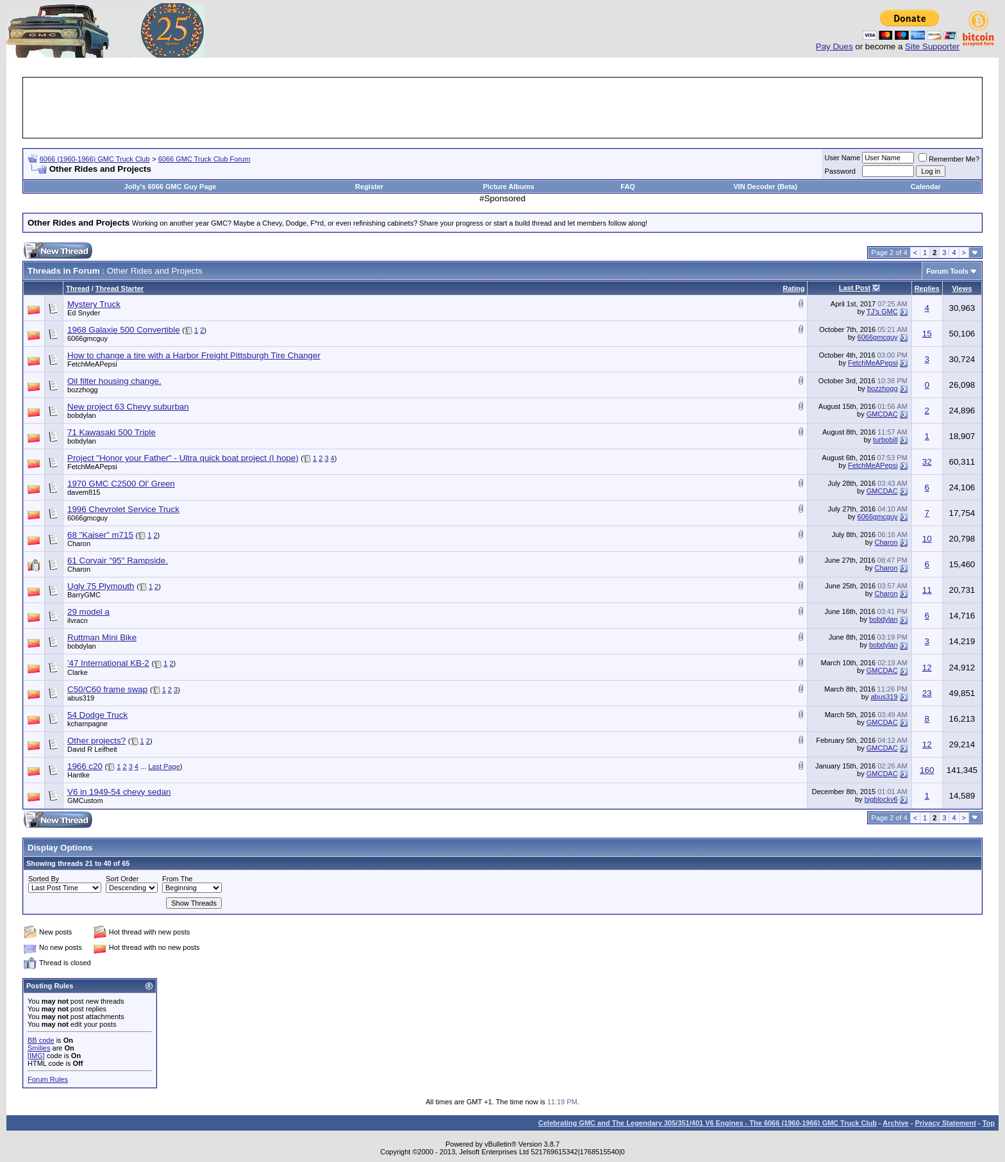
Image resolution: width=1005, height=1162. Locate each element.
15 (927, 333)
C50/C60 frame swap (107, 689)
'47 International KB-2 (108, 663)
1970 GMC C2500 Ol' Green (121, 483)
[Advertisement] (502, 108)
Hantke (78, 775)
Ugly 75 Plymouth (100, 586)
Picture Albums (508, 186)
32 (927, 462)
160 (927, 770)
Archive (895, 1123)
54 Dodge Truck (97, 715)
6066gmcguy (87, 338)
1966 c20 (85, 766)
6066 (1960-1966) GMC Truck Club (95, 159)
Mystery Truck (93, 304)
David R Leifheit (92, 749)
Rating (793, 288)
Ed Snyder (83, 313)
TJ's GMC (882, 311)
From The (177, 879)
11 (927, 590)
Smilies (39, 1048)
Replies (927, 288)
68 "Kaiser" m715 (100, 535)
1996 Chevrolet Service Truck (123, 509)
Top (989, 1123)
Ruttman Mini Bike (102, 637)
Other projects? (96, 740)
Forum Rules (48, 1079)
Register (369, 186)
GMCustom (85, 800)
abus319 (80, 698)
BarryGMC (84, 595)
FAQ (627, 186)
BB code (41, 1040)
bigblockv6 (881, 799)
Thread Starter (120, 288)
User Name (843, 158)
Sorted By (43, 879)
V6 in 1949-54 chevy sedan (119, 792)
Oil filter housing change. (114, 381)
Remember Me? (948, 159)
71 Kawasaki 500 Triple (111, 432)
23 (927, 693)
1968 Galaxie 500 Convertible (123, 330)
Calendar (926, 186)
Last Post (855, 288)
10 (927, 539)
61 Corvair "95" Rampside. (117, 560)
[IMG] (36, 1055)
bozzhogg (82, 390)
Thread (78, 288)
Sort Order (122, 879)
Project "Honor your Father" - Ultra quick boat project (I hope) (183, 458)
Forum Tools (947, 271)
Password (840, 171)
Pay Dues (834, 46)
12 (927, 667)
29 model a (88, 612)
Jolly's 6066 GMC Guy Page (170, 186)
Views (962, 288)
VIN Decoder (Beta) (765, 186)
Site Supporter (932, 46)
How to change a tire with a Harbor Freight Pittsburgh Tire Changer (193, 355)
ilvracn (77, 620)
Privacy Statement (945, 1123)
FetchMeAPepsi (92, 364)
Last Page (164, 766)
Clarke (77, 672)
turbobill (885, 440)
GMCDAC (882, 414)
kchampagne (87, 723)
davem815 (83, 492)
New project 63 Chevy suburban (128, 406)
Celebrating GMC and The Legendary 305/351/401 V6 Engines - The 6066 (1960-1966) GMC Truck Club (707, 1123)
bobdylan (81, 415)
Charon (78, 543)
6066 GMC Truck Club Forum (204, 159)
